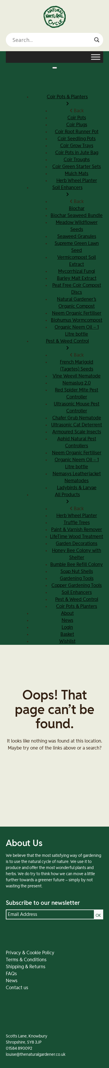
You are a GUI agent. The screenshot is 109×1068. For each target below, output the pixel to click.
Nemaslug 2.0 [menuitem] (76, 383)
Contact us (17, 987)
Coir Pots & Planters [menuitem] (67, 101)
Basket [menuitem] (67, 634)
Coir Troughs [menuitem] (77, 159)
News (11, 980)
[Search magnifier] (97, 40)
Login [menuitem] (67, 627)
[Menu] (54, 68)
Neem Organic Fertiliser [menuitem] (76, 313)
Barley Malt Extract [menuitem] (77, 278)
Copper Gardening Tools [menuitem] (76, 585)
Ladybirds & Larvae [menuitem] (77, 487)
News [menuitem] (67, 620)
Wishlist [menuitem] (67, 641)
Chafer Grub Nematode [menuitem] (76, 418)
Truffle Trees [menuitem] (77, 522)
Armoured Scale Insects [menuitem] (76, 432)
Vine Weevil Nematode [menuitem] (77, 376)
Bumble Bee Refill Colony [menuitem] (76, 564)
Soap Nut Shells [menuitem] (76, 571)
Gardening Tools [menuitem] (77, 578)
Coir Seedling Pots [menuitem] (77, 138)
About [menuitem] (67, 613)
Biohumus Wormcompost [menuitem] (76, 320)
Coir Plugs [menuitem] (76, 124)
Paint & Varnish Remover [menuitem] (76, 529)
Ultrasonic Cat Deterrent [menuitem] (76, 425)
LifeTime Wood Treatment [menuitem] (76, 536)
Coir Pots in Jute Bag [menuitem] (76, 152)
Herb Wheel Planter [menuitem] (76, 180)
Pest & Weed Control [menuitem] (67, 345)
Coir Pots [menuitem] (76, 117)
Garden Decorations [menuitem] (76, 543)
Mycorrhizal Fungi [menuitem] (76, 271)
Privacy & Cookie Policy (30, 952)
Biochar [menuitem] (77, 208)
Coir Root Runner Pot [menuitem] (77, 131)
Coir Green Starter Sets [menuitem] (76, 166)
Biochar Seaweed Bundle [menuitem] (77, 215)
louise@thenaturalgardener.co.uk (35, 1055)
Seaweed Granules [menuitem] (76, 236)
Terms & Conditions (26, 959)
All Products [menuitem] (67, 498)
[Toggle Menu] (95, 57)
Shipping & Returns (25, 966)
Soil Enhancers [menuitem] (67, 191)
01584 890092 (19, 1048)
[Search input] (51, 40)
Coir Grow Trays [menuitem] (76, 145)
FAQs (11, 973)
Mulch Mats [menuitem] (76, 173)
